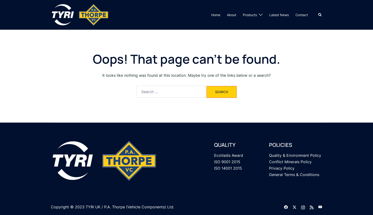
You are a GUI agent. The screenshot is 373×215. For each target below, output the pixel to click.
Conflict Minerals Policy (290, 161)
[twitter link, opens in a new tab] (294, 207)
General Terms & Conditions (294, 174)
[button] (320, 15)
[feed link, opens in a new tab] (312, 207)
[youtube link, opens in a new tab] (320, 207)
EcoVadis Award (228, 155)
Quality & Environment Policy (295, 155)
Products (250, 15)
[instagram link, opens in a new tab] (303, 207)
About (231, 15)
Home (215, 15)
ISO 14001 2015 (228, 168)
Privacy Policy (281, 168)
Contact (301, 15)
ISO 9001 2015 (227, 161)
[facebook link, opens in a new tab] (286, 207)
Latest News (279, 15)
